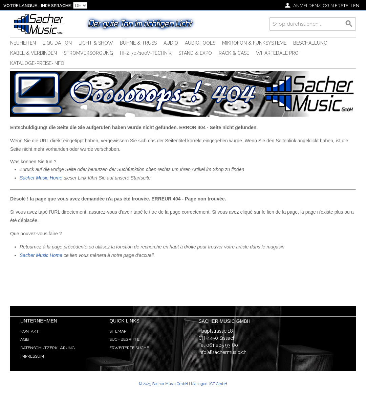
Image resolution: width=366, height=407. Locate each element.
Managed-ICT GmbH (209, 384)
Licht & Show (96, 43)
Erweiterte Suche (129, 347)
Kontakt (29, 331)
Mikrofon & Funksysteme (254, 43)
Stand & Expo (195, 53)
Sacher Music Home (41, 178)
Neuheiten (23, 43)
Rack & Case (234, 53)
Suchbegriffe (124, 339)
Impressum (32, 356)
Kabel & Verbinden (33, 53)
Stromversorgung (88, 53)
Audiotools (200, 43)
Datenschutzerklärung (47, 347)
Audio (171, 43)
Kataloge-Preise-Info (37, 63)
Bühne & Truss (138, 43)
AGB (24, 339)
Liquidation (57, 43)
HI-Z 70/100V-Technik (146, 53)
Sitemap (117, 331)
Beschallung (310, 43)
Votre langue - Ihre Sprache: (37, 5)
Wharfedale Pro (277, 53)
